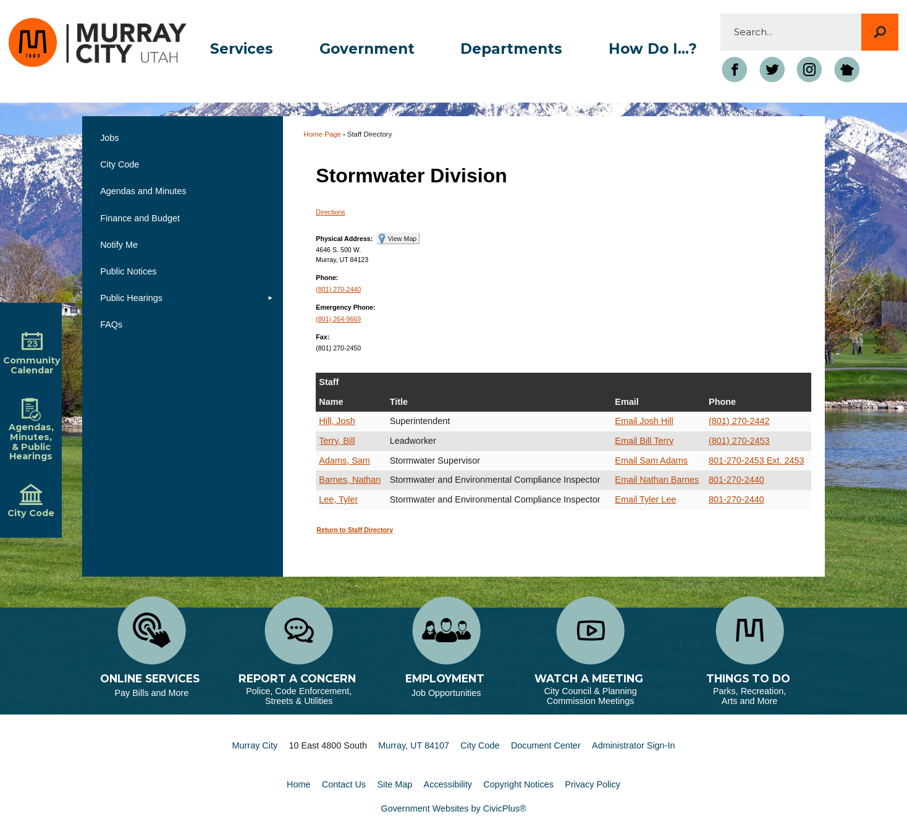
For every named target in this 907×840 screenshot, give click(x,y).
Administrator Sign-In (633, 745)
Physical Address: (344, 238)
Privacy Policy (592, 784)
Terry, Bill (337, 441)
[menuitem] (241, 49)
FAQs (111, 324)
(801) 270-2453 (739, 441)
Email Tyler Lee (645, 499)
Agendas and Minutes (143, 191)
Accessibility (448, 784)
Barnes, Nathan (350, 480)
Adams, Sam (344, 460)
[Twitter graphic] (771, 69)
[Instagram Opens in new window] (809, 69)
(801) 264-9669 (338, 319)
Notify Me (119, 245)
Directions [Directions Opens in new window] (330, 212)
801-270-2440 (736, 480)
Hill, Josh (337, 421)
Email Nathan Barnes (657, 480)
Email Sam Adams (651, 460)
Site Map (394, 784)
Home (298, 784)
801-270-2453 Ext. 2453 (756, 460)
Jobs (109, 138)
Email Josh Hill (644, 421)
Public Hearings (131, 298)
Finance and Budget (140, 218)
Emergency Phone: (346, 307)
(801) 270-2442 (739, 421)
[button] (879, 32)
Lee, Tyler (338, 499)
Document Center (546, 745)
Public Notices (128, 271)
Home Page (322, 134)
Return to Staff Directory (354, 529)
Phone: (327, 277)
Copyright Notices (518, 784)
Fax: (322, 337)
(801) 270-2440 (338, 289)
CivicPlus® (504, 808)
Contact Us (344, 784)
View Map (402, 238)
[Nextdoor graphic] (846, 69)
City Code (119, 164)
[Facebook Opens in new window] (734, 69)
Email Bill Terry (644, 441)
